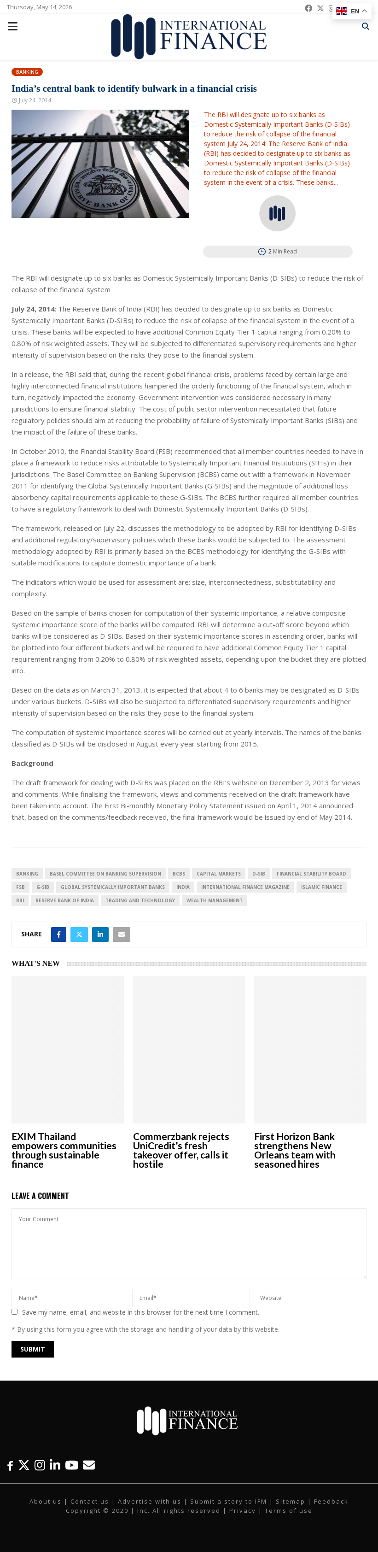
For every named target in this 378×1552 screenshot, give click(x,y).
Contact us (89, 1501)
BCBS (179, 873)
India (183, 887)
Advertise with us (149, 1501)
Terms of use (289, 1510)
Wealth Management (214, 900)
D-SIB (258, 873)
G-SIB (42, 887)
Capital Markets (219, 873)
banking (27, 873)
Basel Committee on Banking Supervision (105, 873)
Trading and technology (140, 900)
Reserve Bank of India (64, 900)
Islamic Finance (321, 887)
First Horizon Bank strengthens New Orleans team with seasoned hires (295, 1150)
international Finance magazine (245, 887)
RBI (20, 900)
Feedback (331, 1501)
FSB (20, 887)
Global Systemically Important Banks (113, 887)
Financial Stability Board (311, 873)
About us (45, 1501)
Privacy (242, 1510)
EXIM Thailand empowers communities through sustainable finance (64, 1150)
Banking (27, 71)
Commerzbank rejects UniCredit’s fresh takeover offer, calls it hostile (181, 1150)
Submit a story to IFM (228, 1501)
